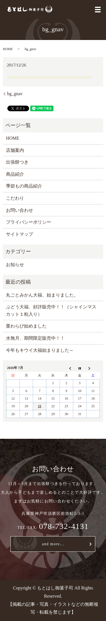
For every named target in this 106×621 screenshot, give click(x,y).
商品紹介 (15, 174)
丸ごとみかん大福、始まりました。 (42, 295)
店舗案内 (15, 150)
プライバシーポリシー (28, 222)
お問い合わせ (19, 210)
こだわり (15, 198)
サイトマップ (19, 234)
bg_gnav (15, 93)
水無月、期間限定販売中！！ (35, 338)
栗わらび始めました (26, 326)
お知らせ (15, 264)
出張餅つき (17, 162)
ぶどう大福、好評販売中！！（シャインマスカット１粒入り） (51, 310)
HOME (8, 49)
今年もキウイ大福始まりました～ (40, 350)
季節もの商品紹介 (24, 186)
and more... (53, 544)
